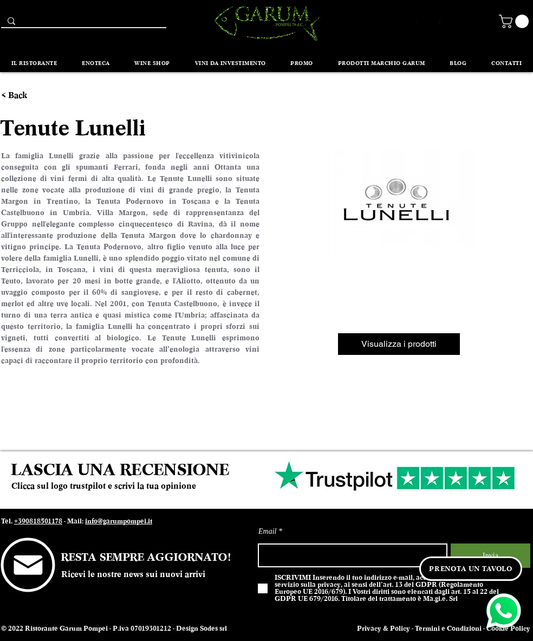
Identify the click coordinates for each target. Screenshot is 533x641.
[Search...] (83, 24)
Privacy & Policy (383, 628)
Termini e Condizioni (448, 628)
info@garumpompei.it (118, 521)
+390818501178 (38, 521)
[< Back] (21, 95)
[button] (515, 21)
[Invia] (490, 555)
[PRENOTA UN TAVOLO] (470, 568)
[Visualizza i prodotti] (399, 344)
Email (267, 531)
